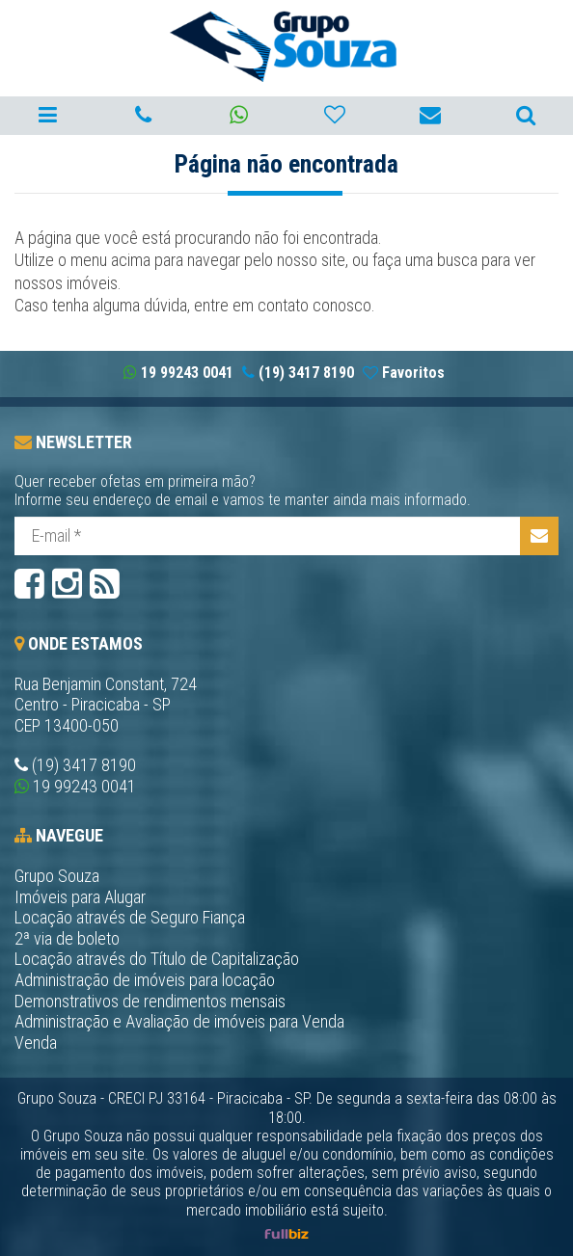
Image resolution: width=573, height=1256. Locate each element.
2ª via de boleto (67, 938)
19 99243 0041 (84, 786)
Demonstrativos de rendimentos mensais (150, 1001)
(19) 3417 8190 (84, 765)
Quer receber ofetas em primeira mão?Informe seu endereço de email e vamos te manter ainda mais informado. (242, 490)
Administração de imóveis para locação (144, 980)
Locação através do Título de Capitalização (156, 959)
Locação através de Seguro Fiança (129, 917)
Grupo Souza (56, 876)
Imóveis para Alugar (80, 897)
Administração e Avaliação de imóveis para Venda (179, 1021)
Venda (35, 1042)
